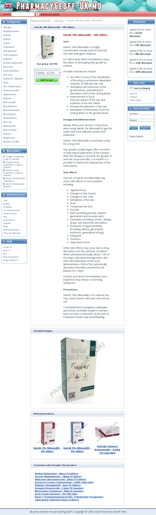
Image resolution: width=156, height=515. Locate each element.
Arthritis (7, 35)
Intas (5, 217)
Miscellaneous (10, 106)
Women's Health (11, 141)
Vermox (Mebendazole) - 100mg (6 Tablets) (58, 476)
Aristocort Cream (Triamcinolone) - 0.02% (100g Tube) (64, 482)
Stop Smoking (9, 129)
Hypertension (9, 94)
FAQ (5, 253)
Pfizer (5, 226)
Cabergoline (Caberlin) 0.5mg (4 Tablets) (57, 499)
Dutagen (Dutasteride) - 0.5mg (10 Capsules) (59, 488)
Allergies (7, 27)
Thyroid (7, 133)
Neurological (9, 114)
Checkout (133, 97)
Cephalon (7, 223)
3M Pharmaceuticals (11, 230)
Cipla (5, 200)
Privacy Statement (10, 260)
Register (145, 128)
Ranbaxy (6, 204)
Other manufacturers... (12, 233)
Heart (6, 82)
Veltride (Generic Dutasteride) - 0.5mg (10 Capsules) (107, 448)
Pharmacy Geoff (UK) (40, 20)
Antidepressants (11, 31)
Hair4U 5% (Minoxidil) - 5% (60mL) (77, 448)
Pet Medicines (10, 118)
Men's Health (9, 102)
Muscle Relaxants (11, 110)
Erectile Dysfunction (12, 62)
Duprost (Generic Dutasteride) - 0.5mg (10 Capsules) (13, 164)
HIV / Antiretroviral (12, 86)
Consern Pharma (10, 213)
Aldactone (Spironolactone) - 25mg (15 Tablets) (60, 479)
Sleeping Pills (9, 126)
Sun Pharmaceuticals (11, 210)
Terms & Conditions (11, 257)
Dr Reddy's (7, 207)
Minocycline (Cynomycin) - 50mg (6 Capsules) (59, 491)
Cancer (6, 43)
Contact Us (7, 247)
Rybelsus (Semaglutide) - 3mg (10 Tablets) (58, 485)
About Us (6, 250)
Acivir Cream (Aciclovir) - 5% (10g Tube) (56, 494)
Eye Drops (8, 66)
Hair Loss (58, 20)
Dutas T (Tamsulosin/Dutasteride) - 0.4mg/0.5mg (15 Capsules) (69, 496)
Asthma (6, 39)
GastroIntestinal (11, 70)
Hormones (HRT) (11, 90)
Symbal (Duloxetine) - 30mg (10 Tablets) (56, 473)
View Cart (133, 93)
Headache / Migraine (13, 78)
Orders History (135, 100)
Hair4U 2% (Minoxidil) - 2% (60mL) (47, 448)
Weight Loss (9, 137)
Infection (7, 98)
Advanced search (50, 14)
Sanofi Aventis (8, 220)
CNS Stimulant (10, 51)
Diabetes (7, 58)
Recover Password (136, 136)
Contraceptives (10, 55)
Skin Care (7, 122)
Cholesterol (8, 47)
